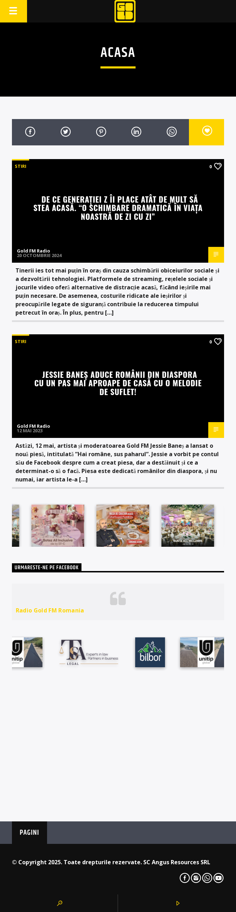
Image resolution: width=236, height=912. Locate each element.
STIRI (20, 166)
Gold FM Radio (33, 251)
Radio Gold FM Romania (50, 610)
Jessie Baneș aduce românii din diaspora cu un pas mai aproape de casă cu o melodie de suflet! (118, 382)
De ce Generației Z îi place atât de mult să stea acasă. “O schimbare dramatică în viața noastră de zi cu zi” (118, 207)
